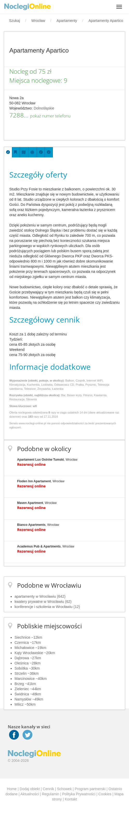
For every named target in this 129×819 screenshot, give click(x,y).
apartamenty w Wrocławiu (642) (40, 596)
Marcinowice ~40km (31, 679)
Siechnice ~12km (28, 637)
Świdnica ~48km (28, 694)
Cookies (105, 794)
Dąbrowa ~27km (28, 658)
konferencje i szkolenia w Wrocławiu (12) (47, 607)
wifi (35, 406)
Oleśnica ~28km (28, 663)
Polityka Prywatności (78, 794)
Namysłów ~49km (29, 699)
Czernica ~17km (28, 642)
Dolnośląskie (44, 108)
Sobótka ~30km (27, 668)
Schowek (64, 789)
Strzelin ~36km (27, 673)
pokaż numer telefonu (50, 116)
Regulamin (50, 794)
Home (12, 789)
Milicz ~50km (25, 704)
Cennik (48, 789)
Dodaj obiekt (30, 789)
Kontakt (71, 799)
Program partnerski (90, 789)
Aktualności (29, 794)
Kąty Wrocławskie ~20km (35, 653)
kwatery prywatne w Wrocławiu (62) (43, 602)
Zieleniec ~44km (28, 689)
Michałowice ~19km (30, 648)
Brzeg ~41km (25, 684)
